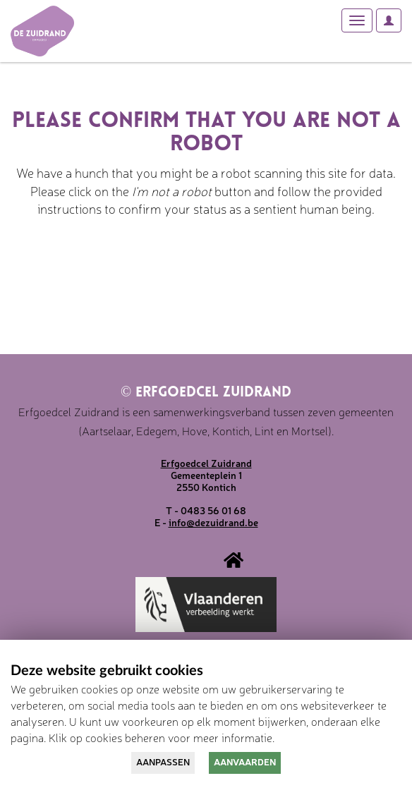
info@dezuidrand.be (213, 522)
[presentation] (128, 262)
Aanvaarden (245, 761)
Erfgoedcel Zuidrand (206, 393)
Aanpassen (163, 761)
